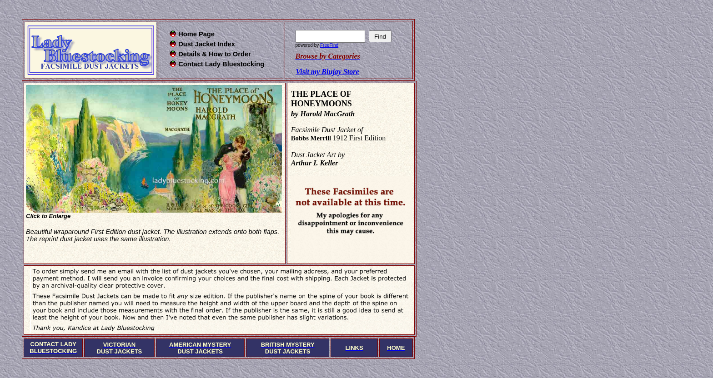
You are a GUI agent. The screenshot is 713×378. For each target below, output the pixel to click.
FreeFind (329, 45)
